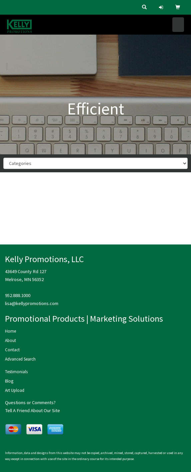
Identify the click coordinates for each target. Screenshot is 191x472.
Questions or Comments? (30, 402)
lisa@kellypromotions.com (31, 303)
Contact (12, 350)
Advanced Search (20, 359)
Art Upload (14, 390)
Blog (9, 381)
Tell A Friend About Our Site (32, 410)
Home (10, 331)
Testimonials (16, 372)
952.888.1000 (17, 295)
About (10, 340)
